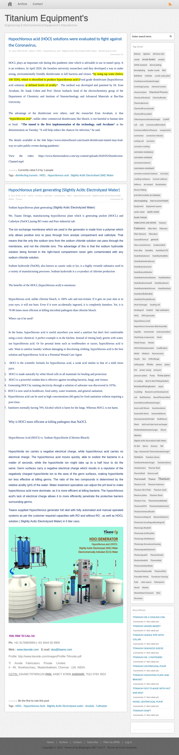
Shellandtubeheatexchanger (146, 430)
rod (135, 397)
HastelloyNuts (164, 277)
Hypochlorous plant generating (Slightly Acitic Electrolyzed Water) (64, 189)
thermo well (153, 473)
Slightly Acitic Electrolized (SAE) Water (79, 51)
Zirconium (138, 598)
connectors (139, 135)
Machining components (144, 337)
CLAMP (166, 119)
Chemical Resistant (142, 97)
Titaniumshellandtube (143, 566)
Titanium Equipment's (46, 18)
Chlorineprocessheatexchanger (147, 119)
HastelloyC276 (162, 250)
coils (142, 125)
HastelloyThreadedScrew (144, 299)
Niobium (145, 353)
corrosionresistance (142, 163)
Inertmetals (149, 332)
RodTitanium (145, 397)
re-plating (138, 392)
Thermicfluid (139, 473)
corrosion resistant (143, 157)
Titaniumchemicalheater (144, 511)
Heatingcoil (139, 310)
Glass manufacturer (142, 245)
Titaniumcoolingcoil (142, 517)
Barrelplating (139, 70)
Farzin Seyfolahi (128, 747)
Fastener (162, 223)
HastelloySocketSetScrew (144, 288)
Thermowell (139, 479)
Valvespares (159, 582)
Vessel (136, 587)
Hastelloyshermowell (143, 283)
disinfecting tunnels (107, 51)
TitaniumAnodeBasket (157, 500)
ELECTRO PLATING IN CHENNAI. (147, 195)
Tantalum (138, 457)
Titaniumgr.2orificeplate (144, 533)
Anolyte (89, 706)
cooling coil (139, 141)
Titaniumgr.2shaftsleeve (144, 538)
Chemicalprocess (141, 103)
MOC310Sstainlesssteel (144, 348)
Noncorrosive (157, 353)
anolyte (161, 59)
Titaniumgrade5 (141, 555)
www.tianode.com (28, 649)
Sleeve (163, 430)
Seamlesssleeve (158, 408)
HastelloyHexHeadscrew (144, 261)
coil (135, 125)
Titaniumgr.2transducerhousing (147, 544)
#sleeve (137, 54)
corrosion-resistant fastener (145, 173)
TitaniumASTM (140, 506)
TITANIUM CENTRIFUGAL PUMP (149, 666)
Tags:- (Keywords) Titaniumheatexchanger (152, 451)
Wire (158, 593)
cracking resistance (142, 179)
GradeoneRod (159, 245)
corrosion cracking (142, 146)
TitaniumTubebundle (143, 571)
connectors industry (154, 135)
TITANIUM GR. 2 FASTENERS (147, 657)
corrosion (150, 141)
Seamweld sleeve (141, 413)
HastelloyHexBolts (160, 256)
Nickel (136, 353)
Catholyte (101, 706)
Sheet (136, 424)
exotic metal (139, 212)
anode (136, 59)
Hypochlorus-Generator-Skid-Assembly (150, 326)
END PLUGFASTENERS (159, 201)
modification (162, 348)
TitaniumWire (160, 571)
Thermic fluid (154, 468)
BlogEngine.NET (87, 747)
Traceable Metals (141, 576)
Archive (22, 4)
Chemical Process (158, 92)
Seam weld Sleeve (141, 408)
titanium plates (140, 495)
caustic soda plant (162, 76)
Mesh (159, 337)
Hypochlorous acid (52, 51)
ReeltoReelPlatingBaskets (144, 386)
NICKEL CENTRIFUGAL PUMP (148, 701)
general (154, 239)
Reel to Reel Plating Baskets (157, 381)
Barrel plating (155, 65)
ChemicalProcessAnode (144, 108)
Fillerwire (163, 228)
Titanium (164, 479)
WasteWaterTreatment (143, 593)
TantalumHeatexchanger (144, 462)
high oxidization (162, 310)
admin (32, 51)
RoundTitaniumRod (161, 397)
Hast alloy (138, 250)
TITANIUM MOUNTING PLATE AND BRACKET (151, 677)
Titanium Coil (139, 484)
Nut (144, 359)
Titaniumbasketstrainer (159, 506)
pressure (157, 370)
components (165, 130)
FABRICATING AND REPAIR (145, 223)
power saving (145, 370)
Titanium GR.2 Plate (142, 490)
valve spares (146, 582)
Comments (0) (116, 54)
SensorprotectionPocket (144, 419)
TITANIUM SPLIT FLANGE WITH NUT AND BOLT (151, 690)
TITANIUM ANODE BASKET (146, 626)
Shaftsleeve (162, 419)
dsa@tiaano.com (61, 649)
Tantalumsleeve (164, 462)
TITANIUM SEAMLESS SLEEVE (148, 648)
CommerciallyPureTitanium (145, 130)
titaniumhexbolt (141, 560)
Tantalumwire (140, 468)
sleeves (137, 435)
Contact (38, 4)
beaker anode (154, 70)
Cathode (148, 76)
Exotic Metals (140, 217)
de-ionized (148, 184)
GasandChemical (141, 239)
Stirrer (145, 446)
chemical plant (140, 92)
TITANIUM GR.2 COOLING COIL (149, 617)
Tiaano (19, 199)
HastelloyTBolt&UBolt (143, 294)
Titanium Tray (140, 500)
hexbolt (149, 310)
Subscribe (92, 742)
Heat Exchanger (140, 304)
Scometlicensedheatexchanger (147, 402)
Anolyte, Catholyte (44, 195)
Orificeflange (153, 359)
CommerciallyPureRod (155, 125)
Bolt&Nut (138, 76)
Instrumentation (163, 332)
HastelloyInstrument (142, 266)
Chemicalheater (159, 97)
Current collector (160, 179)
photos (159, 364)
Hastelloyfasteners (142, 256)
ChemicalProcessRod (143, 114)
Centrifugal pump (141, 86)
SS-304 (137, 446)
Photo (150, 364)
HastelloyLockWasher (143, 272)
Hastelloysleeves (162, 283)
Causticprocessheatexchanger (146, 81)
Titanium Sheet (156, 495)
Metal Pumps (139, 342)
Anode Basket (148, 59)
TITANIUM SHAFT (142, 710)
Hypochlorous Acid (34, 706)
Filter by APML (111, 742)
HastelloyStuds (164, 288)
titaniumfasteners (161, 517)
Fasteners (139, 228)
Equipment (138, 206)
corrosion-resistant (144, 168)
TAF (161, 446)
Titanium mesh (160, 490)
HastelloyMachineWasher (145, 277)
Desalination (161, 184)
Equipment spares (153, 206)
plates (167, 364)
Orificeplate (139, 364)
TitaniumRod (156, 560)
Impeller (137, 332)
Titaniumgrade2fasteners (144, 549)
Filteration (153, 234)
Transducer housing (159, 576)
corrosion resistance (143, 152)
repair (160, 386)
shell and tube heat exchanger (154, 424)
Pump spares (163, 375)
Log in (128, 742)
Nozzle (137, 359)
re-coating (138, 381)
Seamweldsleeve (159, 413)
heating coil (155, 304)
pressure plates (140, 375)
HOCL (39, 51)
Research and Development (157, 392)
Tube (136, 582)
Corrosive (164, 173)
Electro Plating (140, 190)
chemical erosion (159, 86)
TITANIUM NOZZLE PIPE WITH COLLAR (148, 637)
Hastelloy (149, 250)
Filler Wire (152, 228)
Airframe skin (158, 54)
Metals (151, 342)
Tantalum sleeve (152, 457)
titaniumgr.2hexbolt (142, 528)
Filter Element (140, 234)
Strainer (154, 446)
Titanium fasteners (156, 484)
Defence (137, 184)
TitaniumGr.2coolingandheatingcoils (149, 522)
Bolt (164, 70)
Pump (152, 375)
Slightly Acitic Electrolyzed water (65, 706)
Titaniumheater (156, 555)
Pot (135, 370)
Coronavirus (59, 195)
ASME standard (140, 65)
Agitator (146, 54)
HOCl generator (148, 315)
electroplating (140, 200)
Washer (145, 587)
